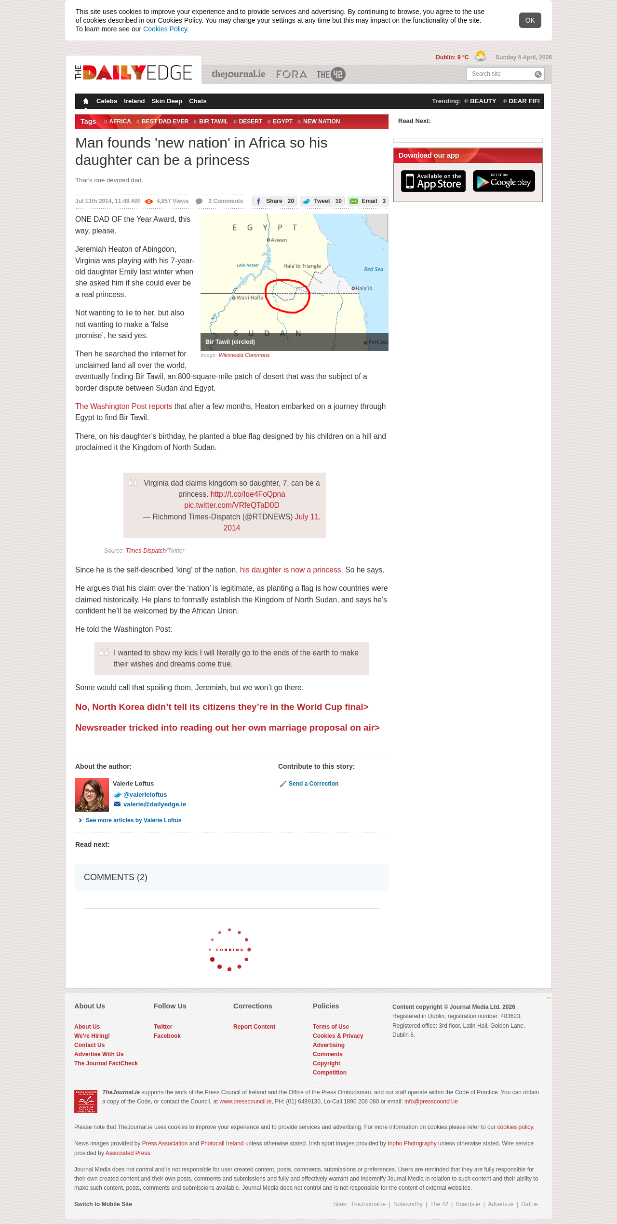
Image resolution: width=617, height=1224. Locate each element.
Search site (486, 73)
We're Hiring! (92, 1036)
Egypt (283, 121)
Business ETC (292, 74)
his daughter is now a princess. (291, 570)
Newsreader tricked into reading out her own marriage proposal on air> (227, 727)
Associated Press (128, 1153)
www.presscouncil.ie (245, 1101)
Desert (251, 121)
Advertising (329, 1045)
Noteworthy (408, 1204)
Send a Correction (308, 783)
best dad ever (165, 121)
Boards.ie (468, 1204)
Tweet (321, 201)
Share (273, 201)
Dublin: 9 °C (453, 57)
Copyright (326, 1063)
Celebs (106, 101)
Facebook (167, 1036)
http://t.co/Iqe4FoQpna (248, 494)
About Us (87, 1026)
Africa (120, 121)
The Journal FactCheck (106, 1063)
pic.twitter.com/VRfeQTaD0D (232, 505)
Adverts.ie (500, 1204)
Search (538, 74)
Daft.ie (529, 1204)
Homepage (85, 102)
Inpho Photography (412, 1143)
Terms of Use (331, 1026)
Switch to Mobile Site (103, 1204)
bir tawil (213, 121)
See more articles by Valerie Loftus (128, 820)
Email (367, 201)
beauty (483, 101)
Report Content (254, 1026)
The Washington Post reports (123, 406)
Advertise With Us (99, 1054)
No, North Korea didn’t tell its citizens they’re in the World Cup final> (222, 707)
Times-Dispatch (146, 550)
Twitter (163, 1026)
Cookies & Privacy (338, 1036)
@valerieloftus (140, 794)
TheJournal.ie (239, 74)
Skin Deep (167, 101)
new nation (321, 121)
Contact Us (89, 1045)
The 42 (332, 74)
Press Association (165, 1143)
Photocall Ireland (222, 1143)
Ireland (134, 101)
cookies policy (515, 1127)
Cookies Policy (165, 29)
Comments (328, 1054)
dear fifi (524, 101)
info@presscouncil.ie (431, 1101)
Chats (198, 101)
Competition (330, 1072)
